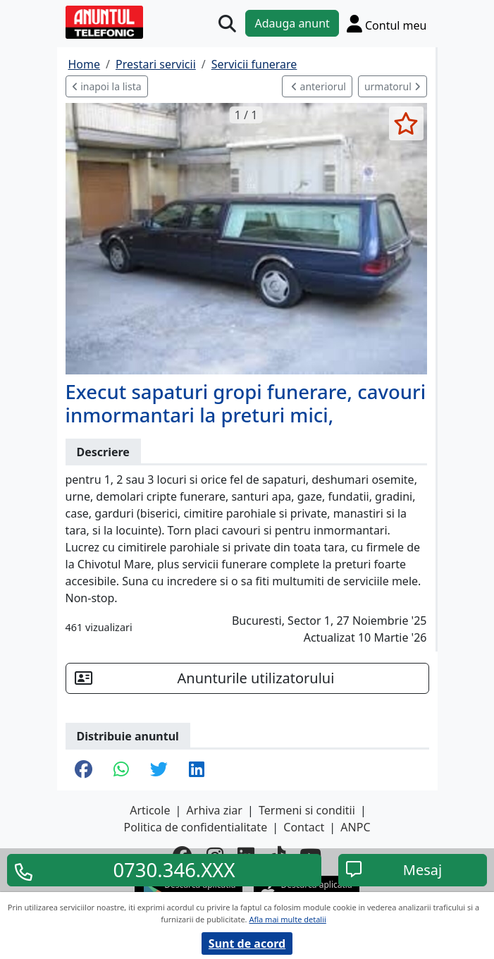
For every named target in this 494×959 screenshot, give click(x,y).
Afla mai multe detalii (287, 919)
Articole (150, 810)
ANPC (355, 827)
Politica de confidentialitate (195, 827)
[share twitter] (159, 770)
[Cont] (386, 23)
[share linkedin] (197, 770)
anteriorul (318, 86)
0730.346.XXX (174, 870)
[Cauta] (227, 23)
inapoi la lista (107, 86)
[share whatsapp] (121, 770)
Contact (303, 827)
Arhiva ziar (214, 810)
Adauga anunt (291, 23)
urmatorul (392, 86)
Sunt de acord (247, 943)
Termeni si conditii (307, 810)
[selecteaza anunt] (406, 123)
